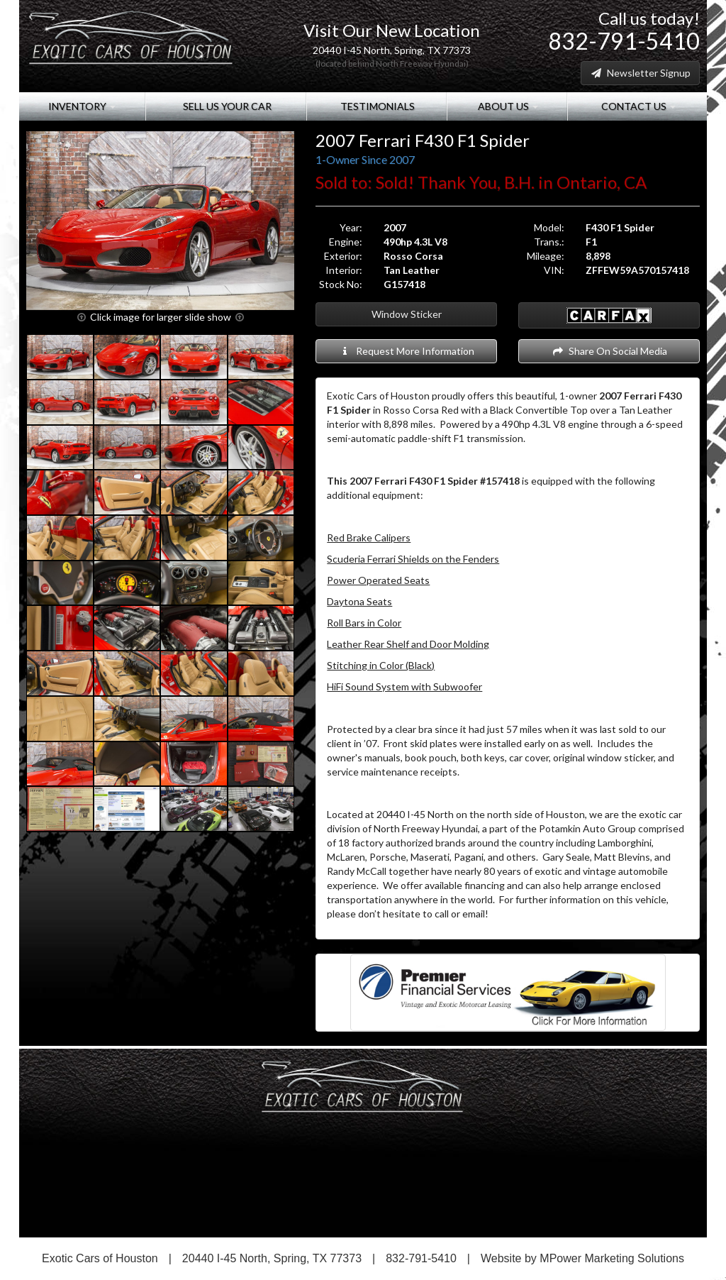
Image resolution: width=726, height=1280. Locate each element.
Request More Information (406, 351)
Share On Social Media (609, 351)
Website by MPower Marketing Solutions (582, 1258)
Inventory (82, 106)
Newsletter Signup (640, 73)
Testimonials (376, 106)
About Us (507, 106)
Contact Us (637, 106)
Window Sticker (407, 314)
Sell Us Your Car (226, 106)
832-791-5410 (624, 41)
